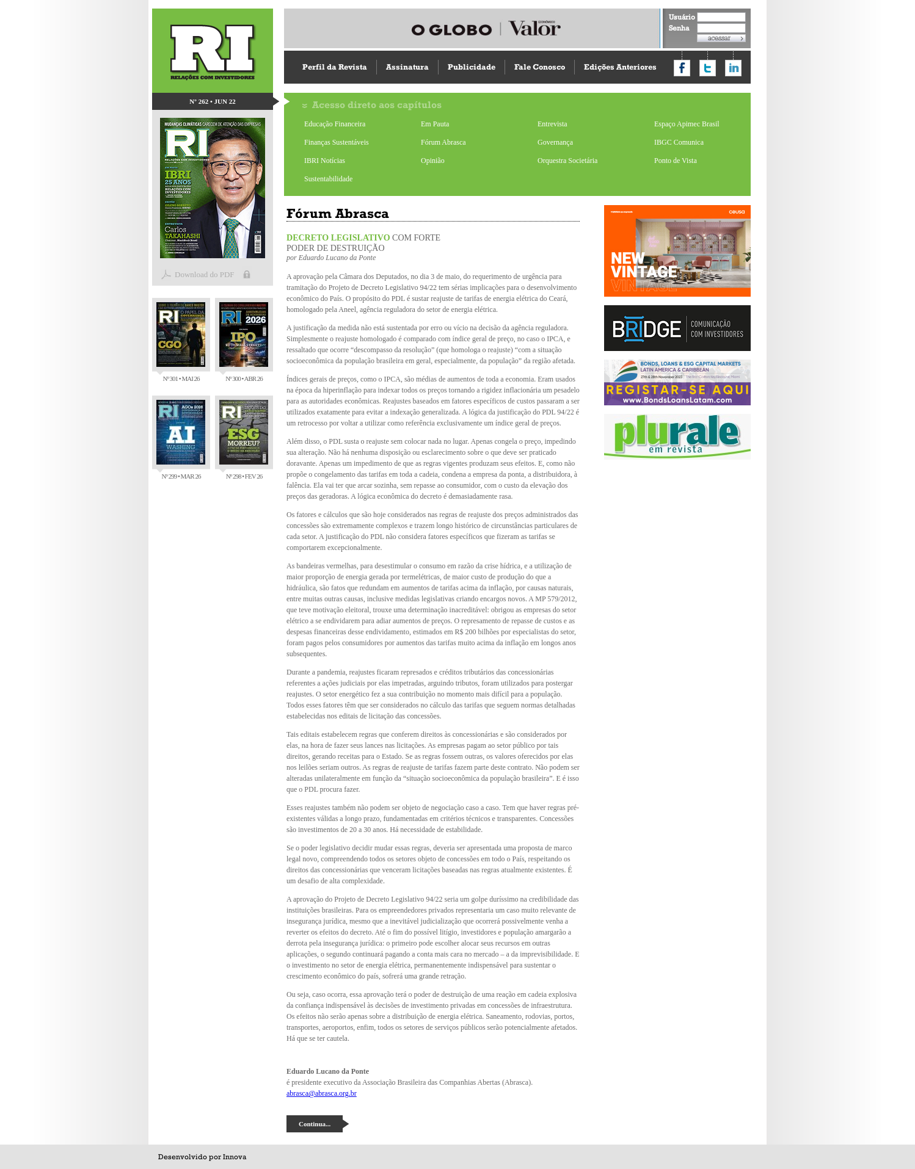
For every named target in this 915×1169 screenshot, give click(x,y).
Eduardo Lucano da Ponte (337, 257)
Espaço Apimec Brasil (687, 124)
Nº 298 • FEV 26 (243, 440)
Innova (234, 1157)
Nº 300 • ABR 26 (243, 342)
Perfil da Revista (334, 66)
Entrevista (552, 124)
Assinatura (407, 66)
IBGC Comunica (679, 142)
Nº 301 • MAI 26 (180, 342)
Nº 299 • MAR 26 (180, 440)
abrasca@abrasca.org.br (321, 1093)
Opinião (433, 160)
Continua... (314, 1123)
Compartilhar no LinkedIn (733, 68)
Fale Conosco (539, 66)
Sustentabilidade (328, 179)
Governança (555, 142)
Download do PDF (205, 274)
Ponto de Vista (675, 160)
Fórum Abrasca (443, 142)
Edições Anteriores (620, 66)
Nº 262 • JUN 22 (212, 101)
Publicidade (471, 66)
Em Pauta (435, 124)
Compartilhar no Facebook (682, 68)
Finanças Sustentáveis (336, 142)
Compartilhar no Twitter (707, 68)
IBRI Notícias (324, 160)
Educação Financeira (334, 124)
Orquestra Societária (567, 160)
